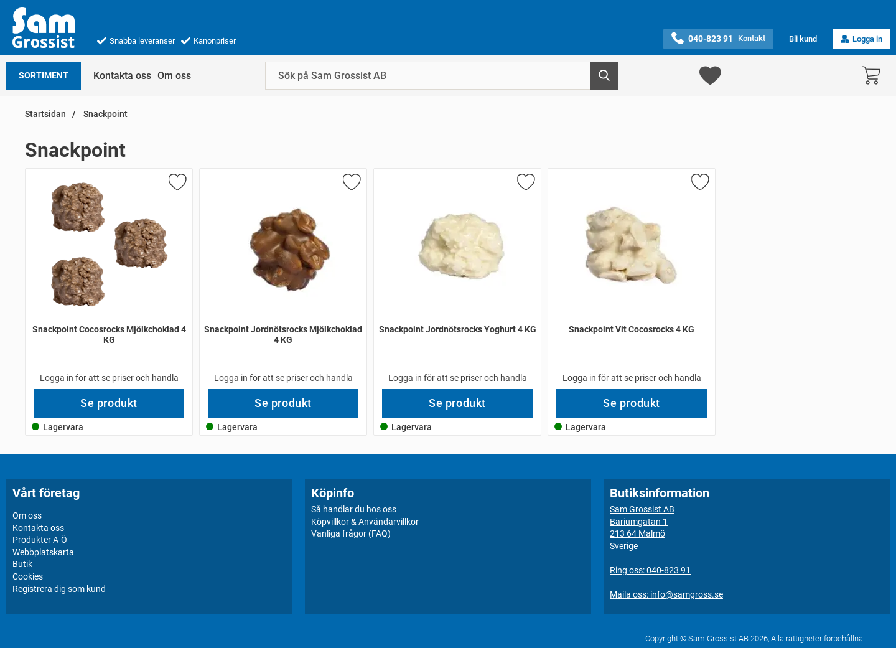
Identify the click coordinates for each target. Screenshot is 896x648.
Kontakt (751, 38)
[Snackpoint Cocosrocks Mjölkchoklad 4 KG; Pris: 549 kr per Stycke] (109, 279)
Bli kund (803, 39)
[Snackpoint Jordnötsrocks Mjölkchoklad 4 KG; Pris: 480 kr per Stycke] (283, 279)
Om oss (174, 76)
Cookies (27, 576)
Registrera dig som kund (59, 589)
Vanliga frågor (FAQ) (351, 533)
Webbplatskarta (43, 552)
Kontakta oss (122, 76)
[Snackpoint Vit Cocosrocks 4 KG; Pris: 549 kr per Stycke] (631, 279)
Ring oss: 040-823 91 (650, 570)
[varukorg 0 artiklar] (874, 76)
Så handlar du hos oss (353, 509)
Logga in (861, 39)
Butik (22, 564)
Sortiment (43, 75)
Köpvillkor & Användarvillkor (365, 522)
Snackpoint (105, 114)
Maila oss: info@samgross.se (666, 594)
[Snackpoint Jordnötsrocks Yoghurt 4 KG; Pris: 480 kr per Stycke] (457, 279)
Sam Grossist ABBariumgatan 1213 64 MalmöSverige (642, 527)
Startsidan (45, 114)
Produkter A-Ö (39, 540)
